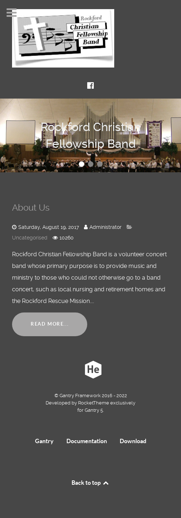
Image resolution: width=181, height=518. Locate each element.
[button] (81, 164)
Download (133, 441)
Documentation (86, 441)
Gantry (44, 441)
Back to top (90, 482)
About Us (31, 208)
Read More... (50, 324)
